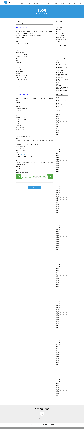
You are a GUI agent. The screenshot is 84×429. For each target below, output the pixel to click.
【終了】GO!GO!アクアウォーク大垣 (62, 65)
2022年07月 (58, 208)
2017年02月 (58, 342)
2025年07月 (58, 134)
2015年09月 (58, 377)
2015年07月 (58, 381)
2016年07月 (58, 356)
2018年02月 (58, 317)
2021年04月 (58, 239)
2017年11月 (58, 323)
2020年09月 (58, 253)
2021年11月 (58, 225)
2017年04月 (58, 338)
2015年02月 (58, 391)
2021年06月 (58, 235)
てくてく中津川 (58, 49)
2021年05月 (58, 237)
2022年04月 (58, 214)
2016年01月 (58, 368)
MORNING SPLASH (59, 25)
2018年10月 (58, 301)
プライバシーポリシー (39, 424)
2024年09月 (58, 155)
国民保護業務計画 (53, 424)
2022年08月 (58, 206)
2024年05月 (58, 163)
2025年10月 (58, 128)
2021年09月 (58, 229)
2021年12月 (58, 223)
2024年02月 (58, 169)
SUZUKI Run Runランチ (60, 37)
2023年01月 (58, 196)
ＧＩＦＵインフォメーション (61, 35)
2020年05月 (58, 262)
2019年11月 (58, 274)
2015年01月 (58, 393)
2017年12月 (58, 321)
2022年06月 (58, 210)
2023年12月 (58, 173)
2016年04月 (58, 362)
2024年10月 (58, 153)
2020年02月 (58, 268)
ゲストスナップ (58, 47)
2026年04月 (58, 116)
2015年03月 (58, 389)
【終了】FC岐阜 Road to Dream (61, 72)
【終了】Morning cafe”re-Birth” (61, 90)
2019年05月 (58, 286)
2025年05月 (58, 138)
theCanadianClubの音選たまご (61, 45)
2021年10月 (58, 227)
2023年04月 (58, 190)
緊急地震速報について (46, 424)
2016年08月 (58, 354)
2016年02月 (58, 366)
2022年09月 (58, 204)
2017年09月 (58, 327)
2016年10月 (58, 350)
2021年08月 (58, 231)
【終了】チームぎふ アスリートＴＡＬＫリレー (62, 101)
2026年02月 (58, 120)
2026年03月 (58, 118)
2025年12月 (58, 124)
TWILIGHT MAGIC (59, 27)
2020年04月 (58, 264)
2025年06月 (58, 136)
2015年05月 (58, 385)
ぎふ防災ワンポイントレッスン (61, 60)
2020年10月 (58, 251)
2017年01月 (58, 344)
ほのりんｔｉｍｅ (59, 41)
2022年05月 (58, 212)
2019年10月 (58, 276)
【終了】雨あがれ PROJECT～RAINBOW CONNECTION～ (62, 88)
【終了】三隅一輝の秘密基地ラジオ (62, 68)
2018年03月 (58, 315)
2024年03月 (58, 167)
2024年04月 (58, 165)
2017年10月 (58, 325)
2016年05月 (58, 360)
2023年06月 (58, 186)
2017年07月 (58, 331)
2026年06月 (58, 114)
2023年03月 (58, 192)
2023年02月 (58, 194)
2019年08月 (58, 280)
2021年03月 (58, 241)
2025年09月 (58, 130)
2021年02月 (58, 243)
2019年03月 (58, 290)
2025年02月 (58, 145)
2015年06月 (58, 383)
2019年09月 (58, 278)
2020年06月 (58, 260)
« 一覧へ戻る (34, 187)
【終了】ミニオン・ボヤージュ (61, 39)
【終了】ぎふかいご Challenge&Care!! (62, 85)
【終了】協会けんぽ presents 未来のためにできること (62, 104)
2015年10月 (58, 375)
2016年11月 (58, 348)
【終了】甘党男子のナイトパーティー (62, 98)
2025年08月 (58, 132)
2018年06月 (58, 309)
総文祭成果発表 (58, 62)
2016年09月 (58, 352)
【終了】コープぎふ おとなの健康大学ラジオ (62, 80)
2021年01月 (58, 245)
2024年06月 (58, 161)
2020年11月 (58, 249)
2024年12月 (58, 149)
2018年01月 (58, 319)
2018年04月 (58, 313)
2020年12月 (58, 247)
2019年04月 (58, 288)
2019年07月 (58, 282)
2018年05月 (58, 311)
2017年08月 (58, 329)
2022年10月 (58, 202)
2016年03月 (58, 364)
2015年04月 (58, 387)
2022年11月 (58, 200)
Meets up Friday (59, 29)
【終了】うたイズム (59, 82)
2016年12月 (58, 346)
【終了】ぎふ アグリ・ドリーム (61, 106)
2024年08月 (58, 157)
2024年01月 (58, 171)
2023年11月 (58, 175)
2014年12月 (58, 395)
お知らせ (57, 31)
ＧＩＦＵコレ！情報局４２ (60, 33)
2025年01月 (58, 147)
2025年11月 (58, 126)
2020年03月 (58, 266)
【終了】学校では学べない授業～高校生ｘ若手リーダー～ (62, 75)
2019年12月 (58, 272)
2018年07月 (58, 307)
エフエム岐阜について (31, 424)
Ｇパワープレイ (58, 43)
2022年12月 (58, 198)
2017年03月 (58, 340)
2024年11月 (58, 151)
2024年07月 (58, 159)
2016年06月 (58, 358)
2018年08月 (58, 305)
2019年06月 (58, 284)
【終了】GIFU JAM (59, 77)
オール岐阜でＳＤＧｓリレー (61, 70)
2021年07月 (58, 233)
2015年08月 (58, 379)
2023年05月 (58, 188)
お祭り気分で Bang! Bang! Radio (61, 58)
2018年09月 (58, 303)
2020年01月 (58, 270)
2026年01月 (58, 122)
